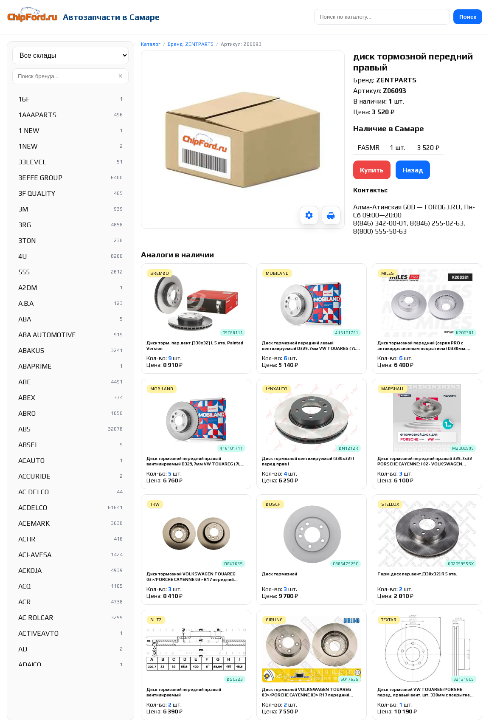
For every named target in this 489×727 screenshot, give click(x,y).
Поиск (467, 17)
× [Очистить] (120, 76)
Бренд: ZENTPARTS (191, 44)
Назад (412, 170)
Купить (372, 170)
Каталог (150, 44)
